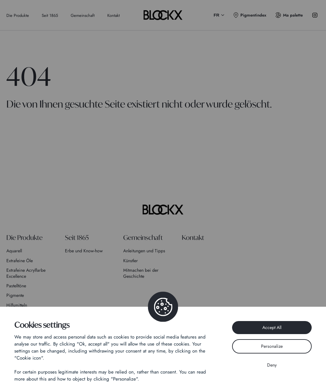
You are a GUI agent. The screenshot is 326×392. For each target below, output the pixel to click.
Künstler (130, 260)
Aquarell (14, 251)
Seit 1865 (50, 15)
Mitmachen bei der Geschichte (141, 273)
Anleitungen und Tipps (144, 251)
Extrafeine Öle (19, 260)
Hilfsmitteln (16, 305)
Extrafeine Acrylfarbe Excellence (26, 273)
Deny (272, 365)
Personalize (272, 346)
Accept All (271, 327)
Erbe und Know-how (84, 251)
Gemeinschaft (83, 15)
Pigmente (15, 295)
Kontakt (113, 15)
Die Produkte (17, 15)
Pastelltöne (16, 286)
